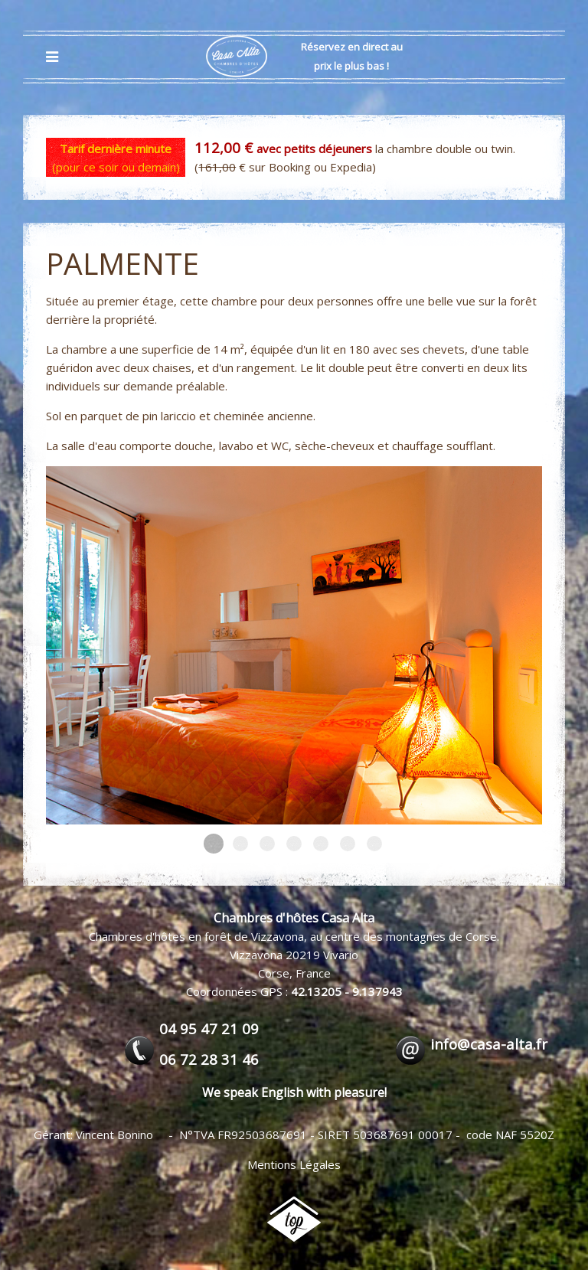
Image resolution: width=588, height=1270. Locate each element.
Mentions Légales (294, 1164)
